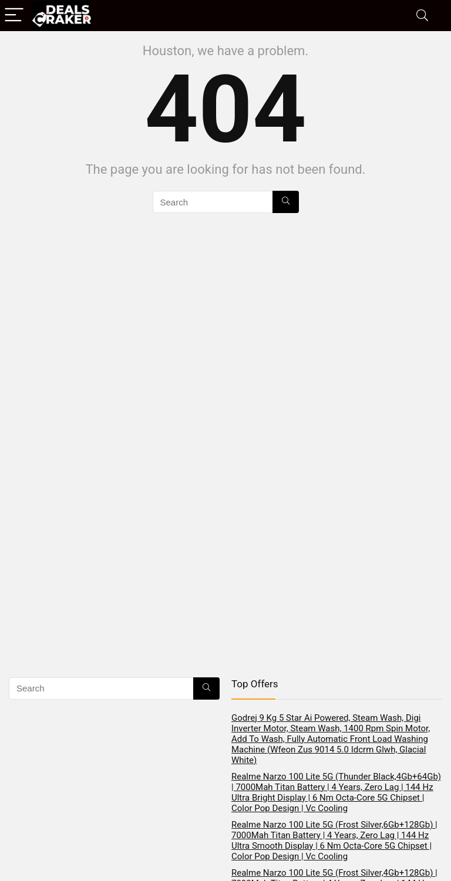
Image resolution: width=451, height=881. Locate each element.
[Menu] (14, 15)
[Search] (422, 15)
